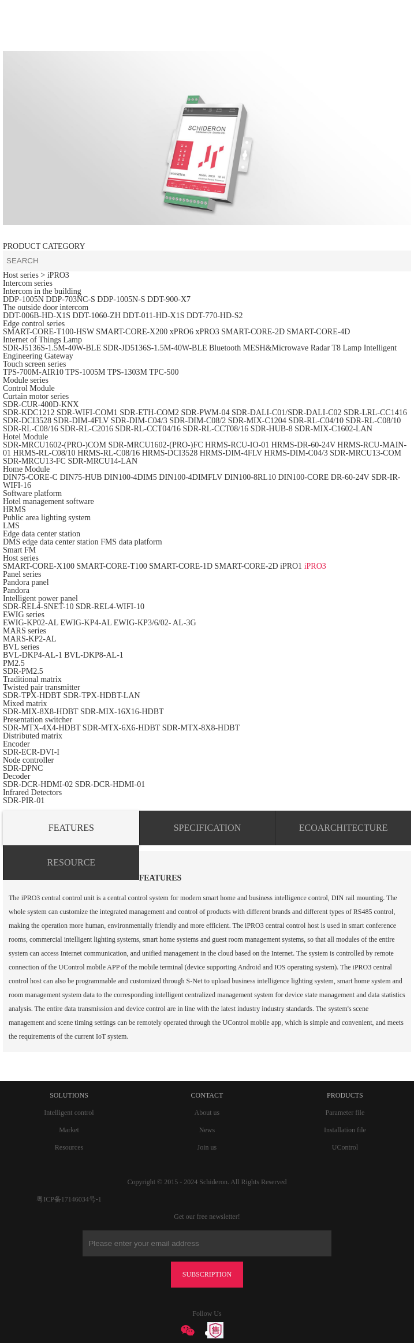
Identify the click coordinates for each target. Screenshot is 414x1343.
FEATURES (71, 828)
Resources (69, 1147)
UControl (345, 1147)
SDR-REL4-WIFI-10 (110, 606)
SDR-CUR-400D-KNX (41, 404)
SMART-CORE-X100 (38, 566)
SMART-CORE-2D (253, 331)
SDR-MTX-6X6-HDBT (121, 727)
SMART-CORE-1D (181, 566)
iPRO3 (315, 566)
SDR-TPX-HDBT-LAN (101, 695)
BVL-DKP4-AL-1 (32, 655)
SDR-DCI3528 (27, 420)
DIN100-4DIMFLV (190, 477)
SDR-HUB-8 (272, 428)
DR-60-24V (350, 477)
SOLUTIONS (69, 1095)
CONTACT (207, 1095)
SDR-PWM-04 (205, 412)
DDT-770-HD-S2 (215, 315)
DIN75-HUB (80, 477)
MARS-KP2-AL (30, 639)
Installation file (345, 1130)
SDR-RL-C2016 (86, 428)
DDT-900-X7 (169, 299)
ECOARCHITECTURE (343, 828)
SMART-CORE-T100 (111, 566)
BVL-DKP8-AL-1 (94, 655)
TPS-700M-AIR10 (33, 372)
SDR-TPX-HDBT (32, 695)
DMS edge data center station (51, 542)
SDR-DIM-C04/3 (139, 420)
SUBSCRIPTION (207, 1274)
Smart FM (19, 550)
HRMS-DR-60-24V (303, 445)
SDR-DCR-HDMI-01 (110, 784)
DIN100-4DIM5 (130, 477)
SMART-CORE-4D (318, 331)
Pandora (16, 590)
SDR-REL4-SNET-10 (38, 606)
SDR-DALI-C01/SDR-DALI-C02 (287, 412)
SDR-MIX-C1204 (258, 420)
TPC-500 (163, 372)
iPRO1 (291, 566)
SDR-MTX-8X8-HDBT (201, 727)
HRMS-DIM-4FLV (231, 453)
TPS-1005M (85, 372)
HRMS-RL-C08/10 (44, 453)
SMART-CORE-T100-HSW (48, 331)
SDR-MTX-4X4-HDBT (41, 727)
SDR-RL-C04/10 (316, 420)
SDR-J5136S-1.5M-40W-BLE (52, 348)
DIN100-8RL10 (249, 477)
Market (69, 1130)
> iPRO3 (54, 275)
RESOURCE (71, 862)
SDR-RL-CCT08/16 (216, 428)
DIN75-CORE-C (30, 477)
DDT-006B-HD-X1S (36, 315)
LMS (11, 525)
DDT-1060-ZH (96, 315)
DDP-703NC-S (70, 299)
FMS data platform (131, 542)
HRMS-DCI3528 (169, 453)
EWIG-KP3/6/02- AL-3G (155, 622)
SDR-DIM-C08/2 (197, 420)
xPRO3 (207, 331)
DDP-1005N (23, 299)
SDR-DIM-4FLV (81, 420)
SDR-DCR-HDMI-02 (38, 784)
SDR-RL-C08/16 (30, 428)
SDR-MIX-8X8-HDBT (40, 711)
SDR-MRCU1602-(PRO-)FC (155, 445)
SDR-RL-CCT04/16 (148, 428)
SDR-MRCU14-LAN (102, 461)
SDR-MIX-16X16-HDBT (122, 711)
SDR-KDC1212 (28, 412)
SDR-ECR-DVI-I (31, 752)
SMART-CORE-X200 (131, 331)
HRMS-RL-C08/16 (108, 453)
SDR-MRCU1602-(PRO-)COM (54, 445)
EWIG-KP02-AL (30, 622)
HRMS (14, 509)
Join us (207, 1147)
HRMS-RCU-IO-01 (238, 445)
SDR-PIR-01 (23, 800)
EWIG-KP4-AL (85, 622)
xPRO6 (181, 331)
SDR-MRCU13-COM (365, 453)
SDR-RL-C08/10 (373, 420)
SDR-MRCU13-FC (35, 461)
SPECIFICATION (207, 828)
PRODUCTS (345, 1095)
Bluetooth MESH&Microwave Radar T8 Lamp (285, 348)
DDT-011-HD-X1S (153, 315)
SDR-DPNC (23, 768)
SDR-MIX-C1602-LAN (333, 428)
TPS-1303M (127, 372)
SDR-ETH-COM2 (149, 412)
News (207, 1130)
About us (207, 1113)
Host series (21, 275)
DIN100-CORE (303, 477)
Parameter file (345, 1113)
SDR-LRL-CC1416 (375, 412)
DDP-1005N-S (121, 299)
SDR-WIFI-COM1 (87, 412)
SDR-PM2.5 (23, 671)
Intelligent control (69, 1113)
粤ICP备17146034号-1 (69, 1199)
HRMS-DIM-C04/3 (295, 453)
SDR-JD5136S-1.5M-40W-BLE (155, 348)
